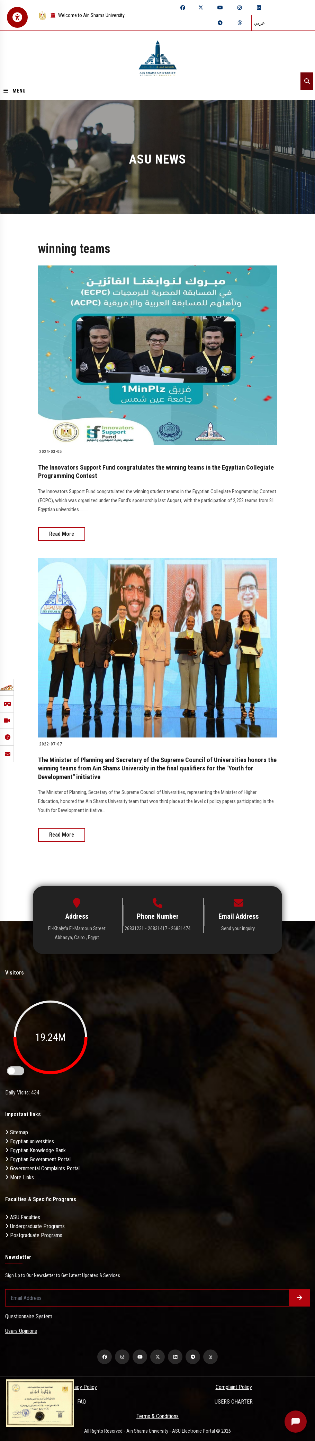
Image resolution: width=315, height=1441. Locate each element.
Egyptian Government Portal (38, 1158)
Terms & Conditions (157, 1415)
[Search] (306, 81)
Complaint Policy (234, 1386)
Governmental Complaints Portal (42, 1167)
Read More (61, 533)
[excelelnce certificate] (40, 1402)
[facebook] (182, 7)
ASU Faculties (22, 1216)
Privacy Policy (81, 1386)
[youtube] (220, 7)
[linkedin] (259, 7)
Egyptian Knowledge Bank (35, 1149)
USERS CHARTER (234, 1401)
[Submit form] (299, 1297)
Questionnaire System (28, 1315)
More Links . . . (23, 1176)
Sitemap (16, 1131)
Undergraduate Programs (35, 1225)
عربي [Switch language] (259, 23)
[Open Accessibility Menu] (17, 17)
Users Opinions (21, 1330)
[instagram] (239, 7)
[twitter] (200, 7)
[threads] (239, 22)
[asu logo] (157, 56)
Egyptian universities (29, 1140)
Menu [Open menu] (14, 91)
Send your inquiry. (238, 928)
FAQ (81, 1401)
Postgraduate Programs (33, 1234)
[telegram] (220, 22)
